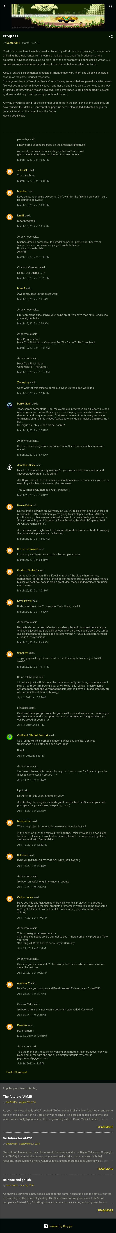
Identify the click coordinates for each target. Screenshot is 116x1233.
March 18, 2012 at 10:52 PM (33, 226)
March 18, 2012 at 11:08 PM (33, 257)
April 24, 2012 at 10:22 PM (32, 972)
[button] (111, 37)
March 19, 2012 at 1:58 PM (32, 430)
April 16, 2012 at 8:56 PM (31, 887)
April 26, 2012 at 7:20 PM (31, 1015)
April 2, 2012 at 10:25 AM (31, 697)
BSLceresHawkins (27, 549)
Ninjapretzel (24, 821)
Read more (105, 1127)
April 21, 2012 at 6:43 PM (31, 948)
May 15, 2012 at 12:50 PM (32, 1036)
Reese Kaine (24, 505)
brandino (22, 191)
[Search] (111, 7)
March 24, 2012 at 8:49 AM (32, 642)
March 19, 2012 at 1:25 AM (32, 299)
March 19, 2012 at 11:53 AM (33, 372)
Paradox (22, 1025)
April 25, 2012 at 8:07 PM (31, 993)
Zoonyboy (23, 382)
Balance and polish (17, 1180)
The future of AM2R (17, 1096)
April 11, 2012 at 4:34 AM (31, 780)
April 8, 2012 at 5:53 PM (30, 755)
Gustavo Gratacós (28, 570)
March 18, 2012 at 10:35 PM (33, 181)
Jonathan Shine (26, 465)
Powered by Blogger (58, 1226)
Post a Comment (16, 1072)
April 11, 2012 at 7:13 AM (31, 810)
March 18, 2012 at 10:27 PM (33, 159)
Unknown (22, 652)
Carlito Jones (25, 897)
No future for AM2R (17, 1138)
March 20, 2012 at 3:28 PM (32, 495)
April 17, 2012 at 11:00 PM (32, 917)
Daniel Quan (24, 403)
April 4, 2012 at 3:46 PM (30, 725)
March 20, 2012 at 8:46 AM (32, 454)
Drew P (21, 288)
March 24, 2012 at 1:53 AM (32, 611)
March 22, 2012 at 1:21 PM (32, 590)
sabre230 (22, 170)
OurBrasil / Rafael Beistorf (32, 735)
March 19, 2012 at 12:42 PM (33, 393)
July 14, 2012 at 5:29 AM (31, 1063)
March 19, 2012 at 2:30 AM (32, 323)
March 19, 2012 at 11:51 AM (33, 347)
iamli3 (20, 215)
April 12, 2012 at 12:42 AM (32, 844)
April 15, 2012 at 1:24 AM (31, 865)
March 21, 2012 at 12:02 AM (33, 538)
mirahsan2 (23, 983)
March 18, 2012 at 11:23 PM (33, 278)
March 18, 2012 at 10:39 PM (33, 205)
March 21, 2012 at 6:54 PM (32, 559)
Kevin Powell (24, 601)
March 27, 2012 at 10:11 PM (33, 666)
